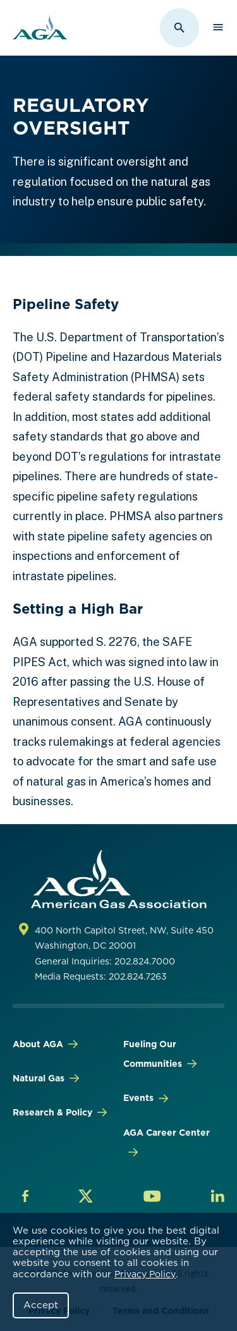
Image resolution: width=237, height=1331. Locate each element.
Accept (40, 1305)
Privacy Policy (145, 1274)
